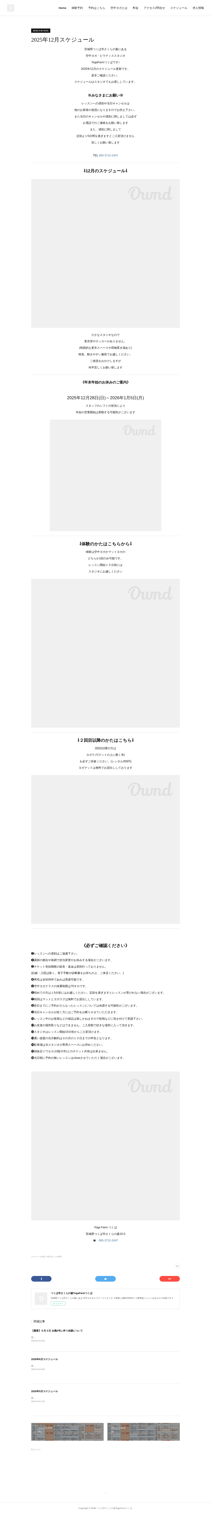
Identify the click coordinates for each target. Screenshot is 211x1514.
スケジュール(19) (38, 1257)
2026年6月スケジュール (44, 1359)
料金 (135, 8)
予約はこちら (96, 8)
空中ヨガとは (118, 8)
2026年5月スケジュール (44, 1391)
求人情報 (198, 8)
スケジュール (178, 8)
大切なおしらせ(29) (54, 1257)
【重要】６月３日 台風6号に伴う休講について (57, 1330)
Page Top (105, 1494)
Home (62, 8)
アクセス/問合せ (154, 8)
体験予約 (77, 8)
